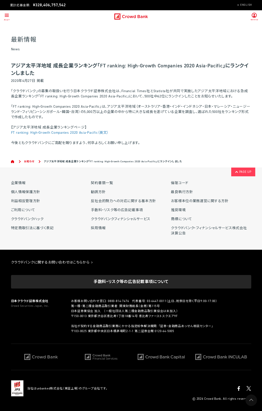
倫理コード (179, 183)
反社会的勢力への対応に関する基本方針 (123, 201)
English (246, 5)
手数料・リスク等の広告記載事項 (117, 210)
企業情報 (18, 183)
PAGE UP (243, 172)
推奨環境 (178, 210)
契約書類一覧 (102, 183)
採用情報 (98, 228)
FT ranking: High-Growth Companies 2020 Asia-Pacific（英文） (60, 132)
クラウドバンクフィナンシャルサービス (120, 219)
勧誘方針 (98, 192)
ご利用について (23, 210)
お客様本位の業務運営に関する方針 (199, 201)
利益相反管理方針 (26, 201)
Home (13, 161)
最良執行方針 (182, 192)
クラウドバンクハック (27, 219)
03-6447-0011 (156, 301)
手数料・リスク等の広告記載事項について (131, 281)
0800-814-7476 (118, 301)
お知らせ (29, 161)
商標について (181, 219)
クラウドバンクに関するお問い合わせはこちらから (52, 262)
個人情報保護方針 (26, 192)
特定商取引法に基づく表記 (32, 228)
